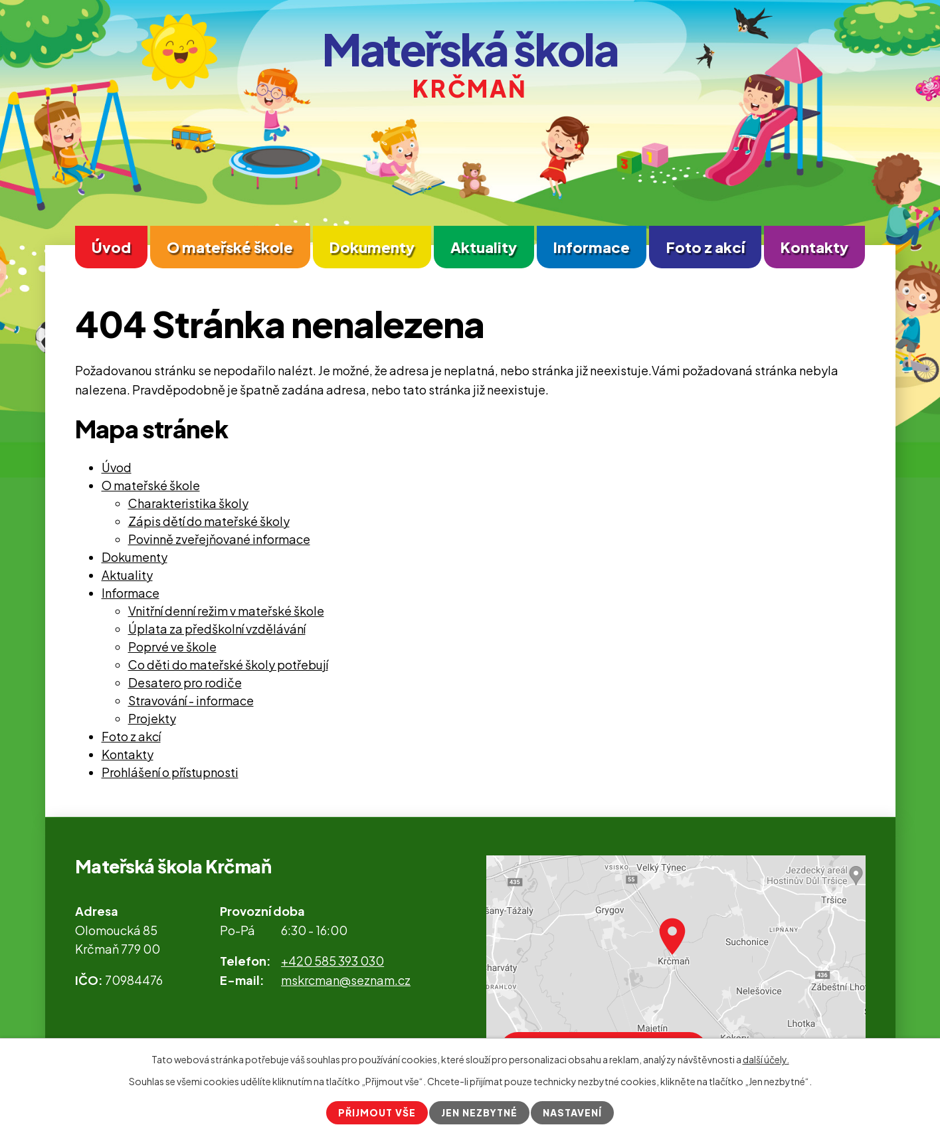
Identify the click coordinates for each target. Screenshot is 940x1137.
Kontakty (814, 247)
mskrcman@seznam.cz (346, 980)
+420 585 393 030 (332, 960)
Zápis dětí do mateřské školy (209, 521)
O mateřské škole (230, 247)
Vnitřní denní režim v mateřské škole (226, 610)
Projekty (152, 718)
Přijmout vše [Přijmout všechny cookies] (377, 1112)
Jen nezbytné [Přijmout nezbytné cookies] (479, 1112)
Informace (591, 247)
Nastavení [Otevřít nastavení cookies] (572, 1112)
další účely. (766, 1059)
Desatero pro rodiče (185, 682)
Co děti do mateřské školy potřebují (228, 664)
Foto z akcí (705, 247)
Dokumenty (372, 247)
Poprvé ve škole (172, 646)
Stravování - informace (191, 700)
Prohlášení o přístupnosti (170, 772)
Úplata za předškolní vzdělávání (217, 628)
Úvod (111, 247)
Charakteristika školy (188, 503)
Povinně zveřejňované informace (219, 539)
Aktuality (483, 247)
